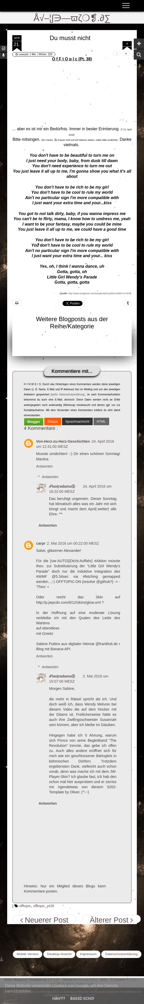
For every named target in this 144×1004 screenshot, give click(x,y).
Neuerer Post (44, 919)
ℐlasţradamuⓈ (62, 486)
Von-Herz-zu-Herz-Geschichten (63, 441)
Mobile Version (27, 954)
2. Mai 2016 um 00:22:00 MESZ (73, 543)
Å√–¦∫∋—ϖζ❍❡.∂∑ (72, 18)
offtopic (25, 906)
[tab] (34, 422)
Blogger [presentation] (33, 422)
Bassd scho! (82, 999)
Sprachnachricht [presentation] (77, 421)
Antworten (44, 466)
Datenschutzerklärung (121, 954)
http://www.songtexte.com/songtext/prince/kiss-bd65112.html (99, 293)
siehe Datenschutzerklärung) (68, 394)
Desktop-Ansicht (59, 954)
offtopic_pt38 (43, 906)
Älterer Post (111, 919)
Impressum (88, 954)
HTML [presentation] (101, 421)
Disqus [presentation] (53, 421)
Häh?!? (58, 999)
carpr (40, 543)
